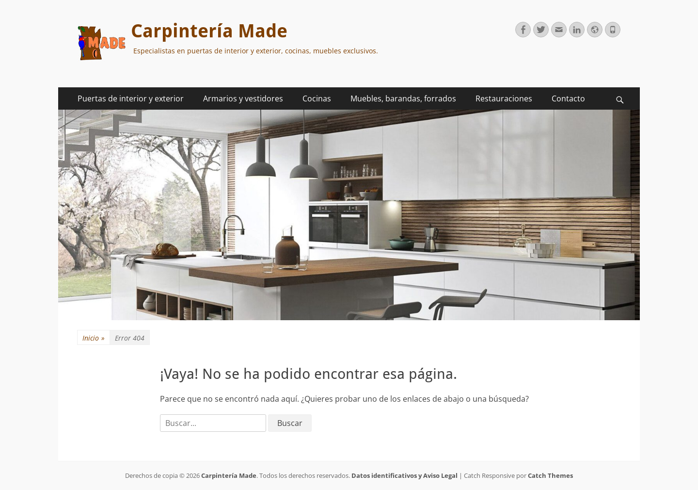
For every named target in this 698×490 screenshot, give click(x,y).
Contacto (568, 98)
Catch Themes (550, 475)
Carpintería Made (209, 31)
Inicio (93, 338)
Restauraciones (504, 98)
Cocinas (316, 98)
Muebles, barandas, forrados (403, 98)
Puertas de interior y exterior (131, 98)
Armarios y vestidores (243, 98)
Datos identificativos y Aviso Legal (404, 475)
